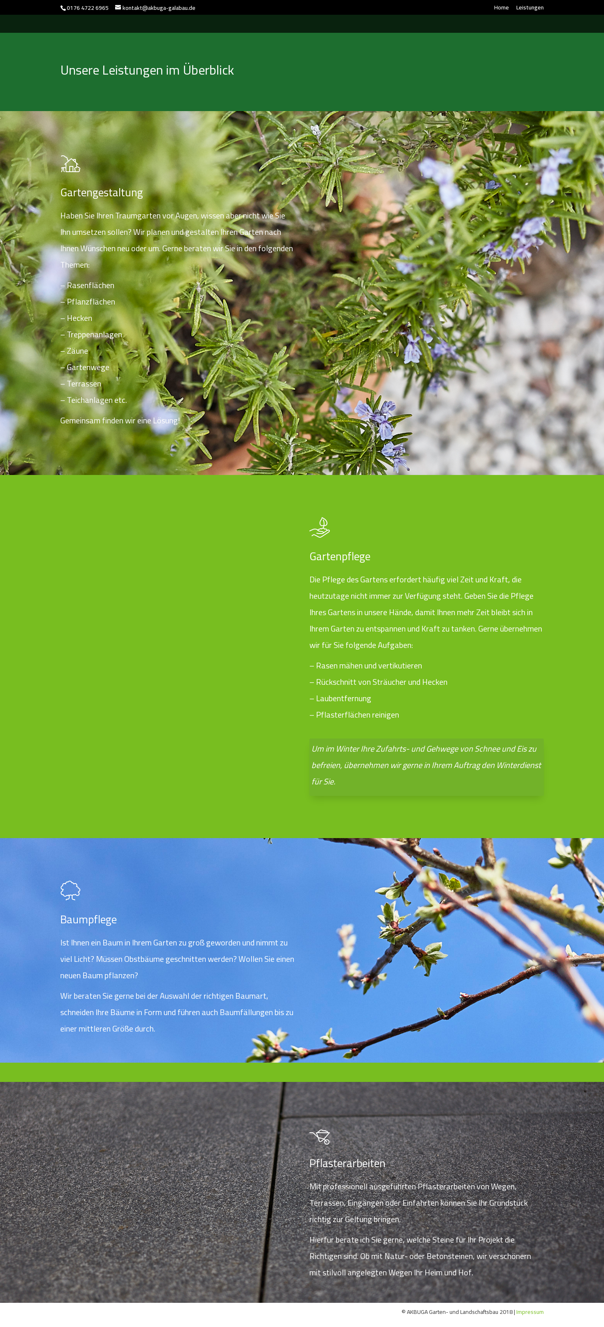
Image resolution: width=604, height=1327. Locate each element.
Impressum (529, 1312)
